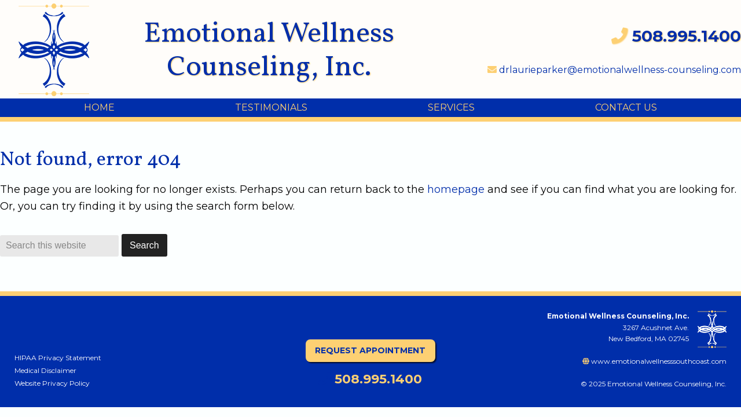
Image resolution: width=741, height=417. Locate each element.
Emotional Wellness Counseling (63, 50)
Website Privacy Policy (52, 383)
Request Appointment (370, 350)
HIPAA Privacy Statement (57, 357)
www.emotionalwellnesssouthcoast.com (654, 361)
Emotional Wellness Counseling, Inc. (269, 51)
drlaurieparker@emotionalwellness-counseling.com (614, 69)
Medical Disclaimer (45, 370)
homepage (456, 189)
